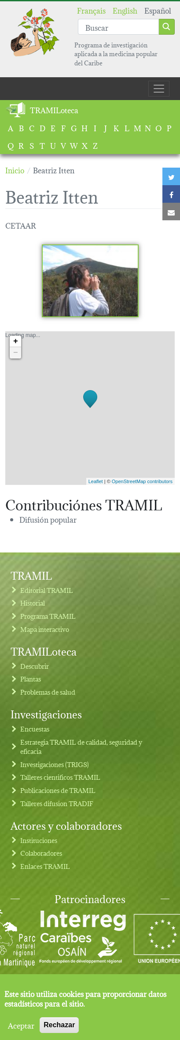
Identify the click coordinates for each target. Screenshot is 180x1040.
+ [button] (15, 341)
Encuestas (34, 729)
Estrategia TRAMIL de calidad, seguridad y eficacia (81, 747)
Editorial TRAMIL (46, 590)
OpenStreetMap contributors (142, 481)
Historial (32, 603)
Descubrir (34, 666)
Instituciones (38, 840)
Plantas (30, 679)
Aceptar (21, 1028)
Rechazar (59, 1028)
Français (91, 10)
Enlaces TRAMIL (45, 866)
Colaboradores (41, 853)
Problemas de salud (47, 692)
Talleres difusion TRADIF (56, 803)
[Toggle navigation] (158, 89)
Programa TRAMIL (48, 616)
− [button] (15, 353)
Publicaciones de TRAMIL (58, 790)
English (125, 10)
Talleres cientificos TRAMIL (60, 777)
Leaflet (95, 481)
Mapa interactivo (44, 629)
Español (157, 10)
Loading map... (89, 408)
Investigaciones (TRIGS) (54, 764)
